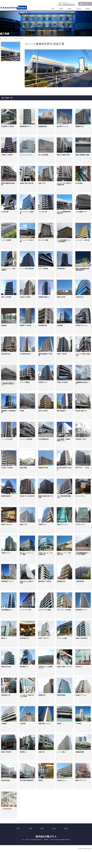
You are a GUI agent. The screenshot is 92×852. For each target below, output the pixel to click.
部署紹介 (70, 8)
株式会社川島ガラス (46, 836)
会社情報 (61, 8)
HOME (52, 8)
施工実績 (79, 8)
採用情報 (87, 8)
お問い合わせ (86, 3)
